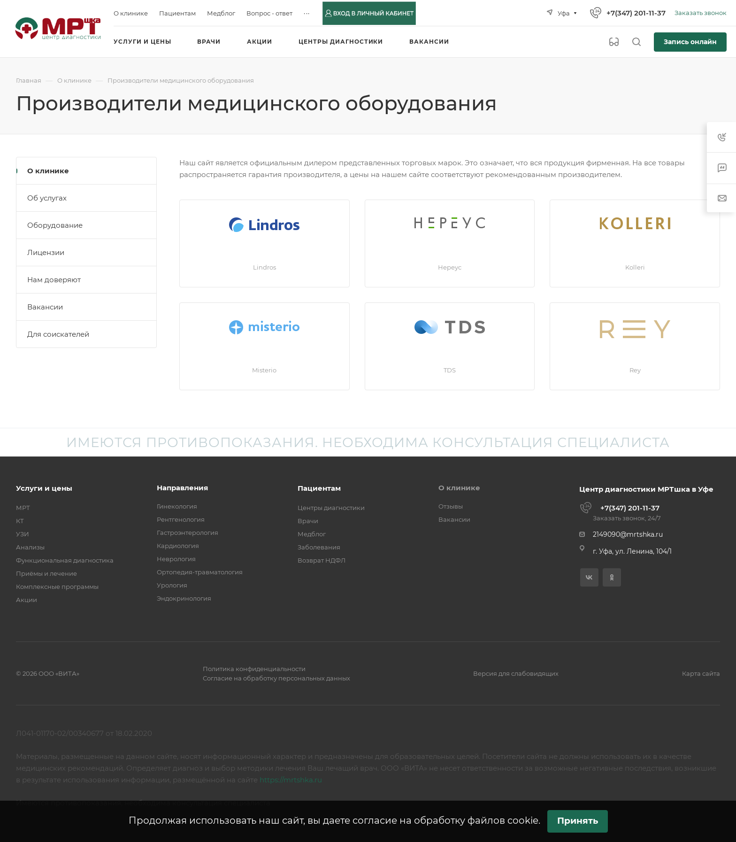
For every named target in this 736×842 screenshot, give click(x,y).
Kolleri (635, 267)
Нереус (449, 267)
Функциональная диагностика (65, 560)
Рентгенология (181, 519)
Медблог (312, 534)
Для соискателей (58, 334)
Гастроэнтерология (187, 532)
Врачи (308, 521)
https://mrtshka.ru (291, 779)
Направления (182, 487)
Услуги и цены (44, 488)
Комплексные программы (57, 586)
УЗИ (22, 534)
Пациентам (319, 488)
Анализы (30, 547)
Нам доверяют (54, 279)
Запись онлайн (690, 42)
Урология (172, 585)
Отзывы (450, 506)
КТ (20, 521)
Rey (635, 370)
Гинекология (177, 506)
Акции (26, 599)
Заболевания (319, 547)
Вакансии (45, 306)
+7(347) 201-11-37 (636, 12)
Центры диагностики (331, 507)
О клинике (48, 170)
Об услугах (47, 197)
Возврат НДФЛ (321, 560)
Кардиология (178, 545)
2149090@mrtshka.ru (628, 534)
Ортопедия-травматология (200, 572)
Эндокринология (184, 598)
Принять (577, 820)
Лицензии (45, 252)
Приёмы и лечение (46, 573)
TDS (450, 370)
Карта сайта (701, 673)
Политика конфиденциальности (254, 668)
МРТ (23, 507)
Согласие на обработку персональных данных (276, 678)
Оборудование (55, 225)
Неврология (176, 559)
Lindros (264, 267)
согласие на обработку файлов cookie (445, 820)
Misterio (264, 370)
